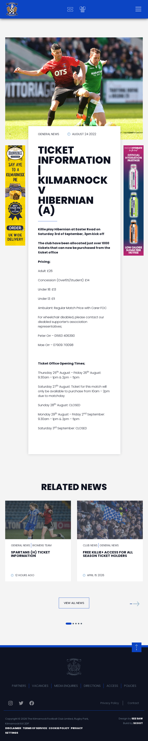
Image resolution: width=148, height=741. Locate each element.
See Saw (137, 718)
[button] (134, 603)
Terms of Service (35, 728)
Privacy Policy (109, 703)
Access (112, 686)
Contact (133, 703)
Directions (92, 686)
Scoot (138, 723)
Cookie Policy (59, 728)
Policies (130, 686)
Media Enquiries (66, 686)
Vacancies (40, 686)
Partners (19, 686)
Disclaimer (13, 728)
